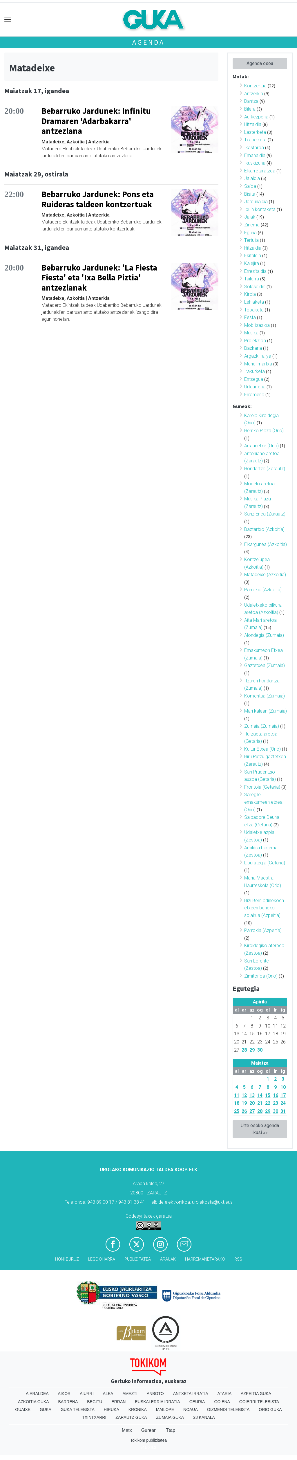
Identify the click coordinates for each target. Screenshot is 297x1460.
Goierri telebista (259, 1401)
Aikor (64, 1393)
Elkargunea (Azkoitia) (265, 544)
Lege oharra (101, 1259)
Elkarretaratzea (259, 171)
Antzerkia (253, 93)
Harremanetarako (205, 1259)
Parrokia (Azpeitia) (263, 930)
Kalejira (251, 263)
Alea (108, 1393)
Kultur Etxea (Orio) (262, 749)
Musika (251, 333)
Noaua (190, 1409)
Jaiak (249, 217)
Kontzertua (255, 86)
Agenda (148, 42)
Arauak (168, 1259)
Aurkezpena (256, 117)
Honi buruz (67, 1259)
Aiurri (86, 1393)
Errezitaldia (255, 271)
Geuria (197, 1401)
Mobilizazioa (257, 325)
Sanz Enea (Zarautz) (264, 514)
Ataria (224, 1393)
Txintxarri (94, 1417)
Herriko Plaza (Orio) (264, 430)
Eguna (250, 232)
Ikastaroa (254, 147)
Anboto (155, 1393)
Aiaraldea (37, 1393)
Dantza (251, 101)
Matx (127, 1430)
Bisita (249, 194)
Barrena (68, 1401)
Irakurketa (254, 371)
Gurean (149, 1430)
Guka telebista (78, 1409)
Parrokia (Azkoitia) (263, 589)
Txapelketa (255, 140)
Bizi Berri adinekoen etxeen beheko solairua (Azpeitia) (264, 908)
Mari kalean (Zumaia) (265, 711)
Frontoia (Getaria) (262, 787)
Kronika (137, 1409)
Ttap (170, 1430)
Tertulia (251, 240)
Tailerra (251, 279)
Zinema (252, 225)
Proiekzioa (255, 340)
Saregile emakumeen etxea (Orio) (263, 802)
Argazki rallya (257, 356)
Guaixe (22, 1409)
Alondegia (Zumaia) (264, 635)
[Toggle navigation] (8, 20)
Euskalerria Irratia (157, 1401)
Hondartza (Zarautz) (264, 468)
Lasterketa (255, 132)
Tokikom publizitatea (148, 1440)
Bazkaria (253, 348)
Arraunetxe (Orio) (261, 445)
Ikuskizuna (254, 163)
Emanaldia (254, 155)
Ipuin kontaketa (260, 209)
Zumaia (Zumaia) (261, 726)
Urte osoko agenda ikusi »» (260, 1129)
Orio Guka (270, 1409)
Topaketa (254, 310)
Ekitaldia (252, 255)
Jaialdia (252, 178)
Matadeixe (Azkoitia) (265, 574)
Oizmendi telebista (228, 1409)
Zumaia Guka (170, 1417)
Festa (250, 317)
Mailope (165, 1409)
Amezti (129, 1393)
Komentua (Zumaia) (264, 696)
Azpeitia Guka (256, 1393)
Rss (238, 1259)
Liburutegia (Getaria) (264, 863)
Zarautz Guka (131, 1417)
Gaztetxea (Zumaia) (264, 665)
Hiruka (111, 1409)
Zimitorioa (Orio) (261, 976)
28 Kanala (204, 1417)
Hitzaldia (252, 124)
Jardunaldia (256, 201)
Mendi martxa (258, 364)
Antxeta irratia (190, 1393)
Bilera (250, 109)
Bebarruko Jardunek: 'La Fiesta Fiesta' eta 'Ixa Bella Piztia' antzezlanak (99, 277)
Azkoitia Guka (33, 1401)
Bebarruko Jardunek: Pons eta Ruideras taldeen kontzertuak (97, 199)
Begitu (94, 1401)
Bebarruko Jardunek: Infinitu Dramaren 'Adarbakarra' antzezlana (96, 121)
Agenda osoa (260, 63)
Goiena (222, 1401)
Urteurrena (254, 387)
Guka (45, 1409)
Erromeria (254, 394)
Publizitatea (137, 1259)
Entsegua (253, 379)
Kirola (250, 294)
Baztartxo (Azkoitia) (264, 529)
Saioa (250, 186)
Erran (118, 1401)
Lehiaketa (254, 302)
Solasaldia (254, 286)
